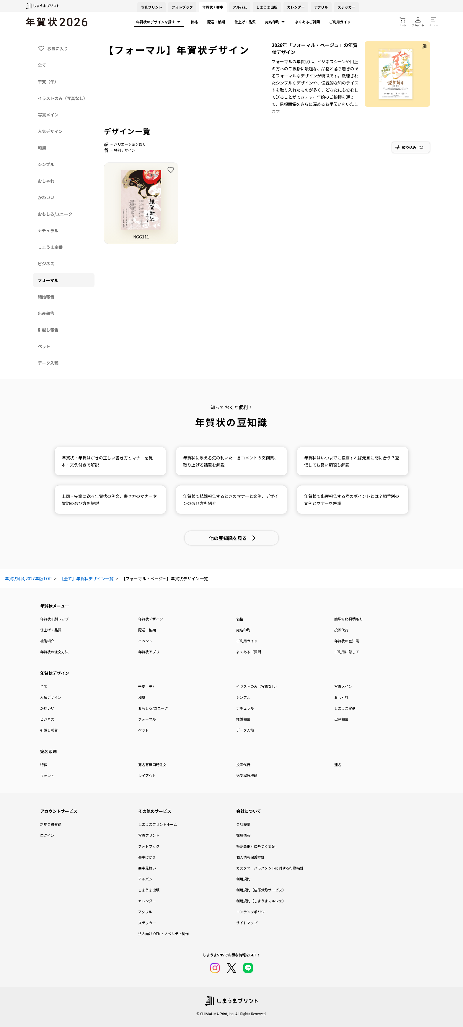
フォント (47, 775)
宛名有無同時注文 (152, 764)
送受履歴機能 (246, 775)
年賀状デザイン (150, 618)
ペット (143, 729)
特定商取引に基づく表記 (255, 846)
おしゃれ (341, 697)
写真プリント (148, 835)
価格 (194, 21)
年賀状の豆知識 (346, 640)
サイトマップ (246, 922)
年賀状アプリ (148, 651)
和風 (141, 697)
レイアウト (147, 775)
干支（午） (147, 686)
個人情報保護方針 (250, 856)
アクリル (321, 6)
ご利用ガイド (339, 21)
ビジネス (47, 719)
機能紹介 (47, 640)
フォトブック (182, 6)
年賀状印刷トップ (54, 618)
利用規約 (243, 878)
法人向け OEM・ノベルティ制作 (163, 933)
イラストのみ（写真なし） (257, 686)
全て (43, 686)
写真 (151, 6)
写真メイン (343, 686)
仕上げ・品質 (245, 21)
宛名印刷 (275, 22)
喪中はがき (147, 856)
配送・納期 (216, 21)
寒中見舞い (147, 867)
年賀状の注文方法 (54, 651)
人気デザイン (50, 697)
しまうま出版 (267, 6)
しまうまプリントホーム (157, 824)
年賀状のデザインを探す (158, 22)
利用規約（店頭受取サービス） (261, 889)
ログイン (47, 835)
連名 (337, 764)
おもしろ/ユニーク (153, 708)
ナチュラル (245, 708)
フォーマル (147, 719)
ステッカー (346, 6)
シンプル (243, 697)
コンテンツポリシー (252, 911)
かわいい (47, 708)
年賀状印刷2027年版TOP (28, 578)
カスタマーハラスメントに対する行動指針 (270, 867)
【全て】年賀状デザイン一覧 (86, 578)
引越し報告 (49, 729)
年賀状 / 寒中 (212, 6)
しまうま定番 (345, 708)
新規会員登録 (50, 824)
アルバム (240, 6)
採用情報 (243, 835)
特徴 (43, 764)
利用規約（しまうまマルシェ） (261, 900)
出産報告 (341, 719)
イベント (145, 640)
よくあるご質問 (307, 21)
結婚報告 (243, 719)
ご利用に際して (346, 651)
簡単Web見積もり (348, 618)
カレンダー (296, 6)
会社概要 (243, 824)
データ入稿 (245, 729)
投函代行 (341, 629)
